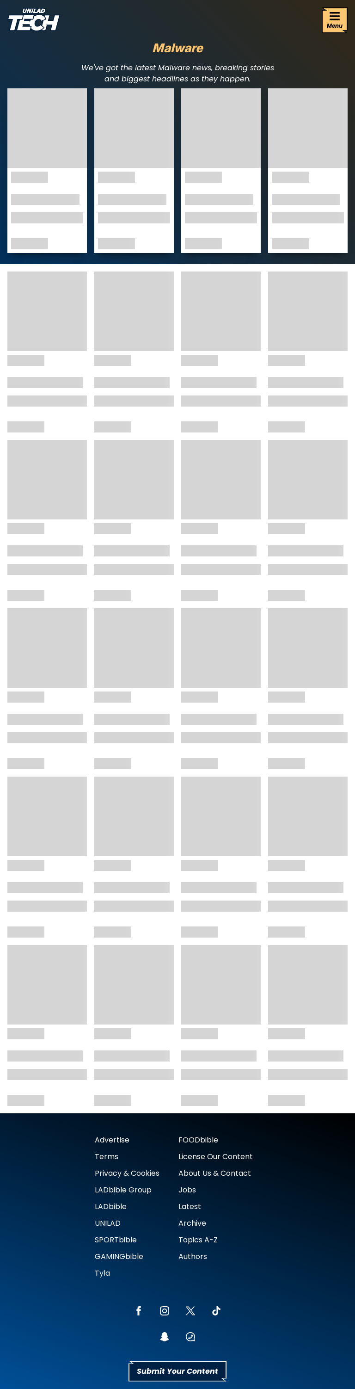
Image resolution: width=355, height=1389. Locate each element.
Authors (192, 1256)
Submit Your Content (177, 1371)
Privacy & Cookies (127, 1173)
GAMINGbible (119, 1256)
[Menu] (335, 20)
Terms (106, 1156)
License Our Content (215, 1156)
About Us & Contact (214, 1173)
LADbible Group (123, 1190)
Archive (192, 1223)
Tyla (102, 1273)
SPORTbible (116, 1240)
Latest (189, 1206)
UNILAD (108, 1223)
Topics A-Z (198, 1240)
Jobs (187, 1190)
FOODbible (198, 1140)
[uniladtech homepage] (33, 20)
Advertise (112, 1140)
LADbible (111, 1206)
